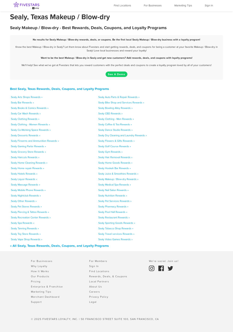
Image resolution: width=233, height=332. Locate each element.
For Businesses (153, 5)
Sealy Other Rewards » (24, 201)
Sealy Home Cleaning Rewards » (29, 163)
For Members (98, 261)
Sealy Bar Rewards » (22, 102)
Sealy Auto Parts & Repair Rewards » (118, 97)
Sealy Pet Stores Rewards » (26, 206)
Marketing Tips (183, 5)
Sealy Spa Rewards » (22, 223)
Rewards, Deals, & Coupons (108, 276)
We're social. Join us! (163, 261)
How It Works (40, 271)
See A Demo (116, 74)
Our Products (40, 276)
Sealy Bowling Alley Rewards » (115, 108)
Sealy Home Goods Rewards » (115, 163)
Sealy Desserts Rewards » (25, 135)
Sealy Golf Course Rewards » (114, 146)
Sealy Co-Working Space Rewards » (31, 130)
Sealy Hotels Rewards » (24, 173)
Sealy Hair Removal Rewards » (115, 157)
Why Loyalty (39, 266)
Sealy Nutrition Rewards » (112, 195)
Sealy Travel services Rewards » (116, 234)
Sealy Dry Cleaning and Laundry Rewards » (122, 135)
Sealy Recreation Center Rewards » (31, 217)
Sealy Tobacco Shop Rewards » (115, 228)
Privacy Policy (98, 297)
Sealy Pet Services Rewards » (114, 201)
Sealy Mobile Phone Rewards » (28, 190)
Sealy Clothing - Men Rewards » (116, 119)
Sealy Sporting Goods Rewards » (116, 223)
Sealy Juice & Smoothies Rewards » (118, 173)
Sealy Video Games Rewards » (115, 239)
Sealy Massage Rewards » (25, 184)
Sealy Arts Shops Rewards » (26, 97)
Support (36, 302)
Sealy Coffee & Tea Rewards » (115, 124)
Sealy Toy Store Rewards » (26, 234)
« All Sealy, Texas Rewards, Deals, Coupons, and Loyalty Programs (59, 245)
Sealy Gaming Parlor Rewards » (28, 146)
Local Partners (99, 281)
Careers (94, 292)
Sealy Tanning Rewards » (25, 228)
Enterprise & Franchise (47, 286)
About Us (95, 286)
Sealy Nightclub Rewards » (26, 195)
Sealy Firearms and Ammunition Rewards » (35, 141)
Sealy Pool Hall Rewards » (112, 212)
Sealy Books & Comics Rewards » (29, 108)
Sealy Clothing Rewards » (25, 119)
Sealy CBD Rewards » (110, 113)
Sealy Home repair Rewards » (27, 168)
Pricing (36, 281)
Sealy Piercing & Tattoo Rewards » (30, 212)
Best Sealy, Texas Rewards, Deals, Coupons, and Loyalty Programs (59, 88)
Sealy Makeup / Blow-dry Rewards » (118, 179)
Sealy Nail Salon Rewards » (113, 190)
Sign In (209, 5)
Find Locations (122, 5)
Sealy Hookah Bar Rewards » (114, 168)
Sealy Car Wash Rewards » (26, 113)
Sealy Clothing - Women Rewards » (30, 124)
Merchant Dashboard (45, 297)
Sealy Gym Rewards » (110, 152)
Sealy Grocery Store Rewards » (28, 152)
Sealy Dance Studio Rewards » (115, 130)
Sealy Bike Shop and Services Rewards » (121, 102)
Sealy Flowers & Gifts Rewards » (116, 141)
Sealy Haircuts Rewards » (25, 157)
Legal (93, 302)
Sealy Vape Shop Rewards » (26, 239)
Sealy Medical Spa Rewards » (114, 184)
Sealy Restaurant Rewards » (114, 217)
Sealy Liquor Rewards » (24, 179)
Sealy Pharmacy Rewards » (113, 206)
